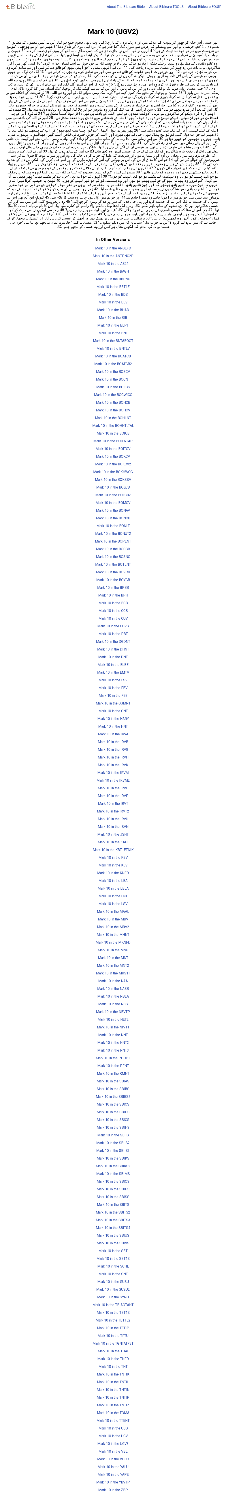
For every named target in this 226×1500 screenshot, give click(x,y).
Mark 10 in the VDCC (113, 1459)
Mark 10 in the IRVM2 (113, 780)
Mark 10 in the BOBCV (113, 372)
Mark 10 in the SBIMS (113, 1174)
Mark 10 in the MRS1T (113, 973)
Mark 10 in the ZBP (113, 1490)
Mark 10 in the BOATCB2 (113, 364)
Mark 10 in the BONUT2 (113, 534)
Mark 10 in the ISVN (113, 827)
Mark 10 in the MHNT (113, 935)
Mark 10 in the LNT (113, 896)
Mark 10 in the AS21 (113, 264)
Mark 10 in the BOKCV (113, 456)
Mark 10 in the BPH (113, 595)
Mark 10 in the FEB (113, 695)
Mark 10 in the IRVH (113, 757)
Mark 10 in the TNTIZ (113, 1405)
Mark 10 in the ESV (113, 680)
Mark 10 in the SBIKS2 (113, 1166)
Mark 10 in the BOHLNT (113, 418)
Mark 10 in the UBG (113, 1428)
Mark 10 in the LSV (113, 904)
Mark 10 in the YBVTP (113, 1482)
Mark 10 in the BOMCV (113, 503)
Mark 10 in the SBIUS (113, 1235)
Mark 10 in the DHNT (113, 649)
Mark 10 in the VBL (113, 1451)
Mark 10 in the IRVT (113, 803)
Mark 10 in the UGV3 (113, 1444)
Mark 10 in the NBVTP (113, 1012)
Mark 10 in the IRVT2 (113, 811)
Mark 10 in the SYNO (113, 1297)
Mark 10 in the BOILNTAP (113, 441)
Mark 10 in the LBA (113, 881)
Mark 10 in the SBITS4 (113, 1228)
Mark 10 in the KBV (113, 857)
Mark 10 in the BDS (113, 294)
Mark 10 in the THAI (113, 1351)
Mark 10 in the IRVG (113, 749)
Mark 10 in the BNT (113, 333)
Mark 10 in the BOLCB (113, 487)
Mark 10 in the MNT (113, 958)
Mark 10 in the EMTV (113, 672)
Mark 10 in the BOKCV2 (113, 464)
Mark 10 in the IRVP (113, 796)
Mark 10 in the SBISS (113, 1197)
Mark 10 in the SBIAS (113, 1081)
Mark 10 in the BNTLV (113, 348)
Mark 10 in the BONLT (113, 526)
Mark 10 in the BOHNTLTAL (113, 426)
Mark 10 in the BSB (113, 603)
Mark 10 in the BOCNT (113, 379)
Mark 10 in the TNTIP (113, 1397)
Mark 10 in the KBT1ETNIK (113, 850)
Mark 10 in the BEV (113, 302)
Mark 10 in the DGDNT (113, 641)
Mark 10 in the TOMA (113, 1413)
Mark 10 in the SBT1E (113, 1259)
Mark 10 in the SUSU (113, 1282)
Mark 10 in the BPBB (113, 588)
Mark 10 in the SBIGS (113, 1120)
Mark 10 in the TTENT (113, 1420)
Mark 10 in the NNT (113, 1035)
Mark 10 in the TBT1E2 (113, 1320)
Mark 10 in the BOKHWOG (113, 472)
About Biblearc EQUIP (205, 7)
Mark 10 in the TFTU (113, 1336)
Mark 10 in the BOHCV (113, 410)
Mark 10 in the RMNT (113, 1073)
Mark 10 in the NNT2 (113, 1043)
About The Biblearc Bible (126, 7)
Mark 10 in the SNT (113, 1274)
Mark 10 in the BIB (113, 318)
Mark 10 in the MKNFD (113, 942)
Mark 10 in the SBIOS (113, 1181)
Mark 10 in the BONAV (113, 510)
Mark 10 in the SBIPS (113, 1189)
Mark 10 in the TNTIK (113, 1374)
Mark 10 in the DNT (113, 657)
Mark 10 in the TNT (113, 1366)
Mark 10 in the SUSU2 (113, 1289)
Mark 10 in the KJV (113, 865)
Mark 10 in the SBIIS (113, 1135)
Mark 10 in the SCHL (113, 1266)
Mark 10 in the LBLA (113, 888)
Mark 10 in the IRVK (113, 765)
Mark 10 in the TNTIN (113, 1390)
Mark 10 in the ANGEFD (113, 248)
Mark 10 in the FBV (113, 688)
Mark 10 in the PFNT (113, 1066)
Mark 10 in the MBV (113, 919)
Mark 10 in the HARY (113, 719)
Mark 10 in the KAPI (113, 842)
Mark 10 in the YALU (113, 1467)
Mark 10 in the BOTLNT (113, 564)
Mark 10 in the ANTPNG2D (113, 256)
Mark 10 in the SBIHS (113, 1127)
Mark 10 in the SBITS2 (113, 1212)
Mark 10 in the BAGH (113, 271)
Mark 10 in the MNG (113, 950)
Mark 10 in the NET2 (113, 1019)
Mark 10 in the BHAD (113, 310)
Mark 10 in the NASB (113, 989)
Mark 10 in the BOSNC (113, 557)
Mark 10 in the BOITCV (113, 449)
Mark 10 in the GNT (113, 711)
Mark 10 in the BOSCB (113, 549)
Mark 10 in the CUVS (113, 626)
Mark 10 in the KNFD (113, 873)
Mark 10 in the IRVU (113, 819)
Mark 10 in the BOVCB (113, 572)
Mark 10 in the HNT (113, 726)
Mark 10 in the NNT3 (113, 1050)
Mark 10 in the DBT (113, 634)
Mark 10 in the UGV (113, 1436)
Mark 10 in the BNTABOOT (113, 341)
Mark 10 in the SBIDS (113, 1112)
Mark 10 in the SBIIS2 (113, 1143)
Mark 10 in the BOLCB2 (113, 495)
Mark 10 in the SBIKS (113, 1158)
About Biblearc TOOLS (166, 7)
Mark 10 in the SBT (113, 1251)
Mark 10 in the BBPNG (113, 279)
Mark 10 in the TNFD (113, 1359)
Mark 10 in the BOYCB (113, 580)
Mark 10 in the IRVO (113, 788)
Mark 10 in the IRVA (113, 734)
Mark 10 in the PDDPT (113, 1058)
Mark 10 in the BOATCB (113, 356)
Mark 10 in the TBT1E (113, 1312)
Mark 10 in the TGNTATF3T (113, 1343)
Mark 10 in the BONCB (113, 518)
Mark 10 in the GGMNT (113, 703)
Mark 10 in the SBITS (113, 1205)
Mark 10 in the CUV (113, 618)
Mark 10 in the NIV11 (113, 1027)
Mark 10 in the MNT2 (113, 965)
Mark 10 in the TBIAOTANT (113, 1305)
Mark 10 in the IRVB (113, 742)
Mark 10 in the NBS (113, 1004)
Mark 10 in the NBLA (113, 996)
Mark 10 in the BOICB (113, 433)
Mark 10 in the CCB (113, 611)
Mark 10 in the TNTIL (113, 1382)
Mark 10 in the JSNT (113, 834)
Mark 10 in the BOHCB (113, 402)
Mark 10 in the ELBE (113, 665)
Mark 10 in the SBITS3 (113, 1220)
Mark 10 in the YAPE (113, 1474)
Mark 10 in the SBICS (113, 1104)
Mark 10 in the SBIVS (113, 1243)
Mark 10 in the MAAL (113, 911)
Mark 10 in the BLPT (113, 325)
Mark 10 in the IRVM (113, 773)
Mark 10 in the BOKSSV (113, 480)
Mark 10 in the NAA (113, 981)
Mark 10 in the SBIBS (113, 1089)
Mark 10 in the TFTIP (113, 1328)
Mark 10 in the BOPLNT (113, 541)
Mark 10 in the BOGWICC (113, 395)
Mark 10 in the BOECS (113, 387)
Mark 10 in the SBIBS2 (113, 1097)
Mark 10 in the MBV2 (113, 927)
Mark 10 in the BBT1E (113, 287)
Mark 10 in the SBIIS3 (113, 1151)
